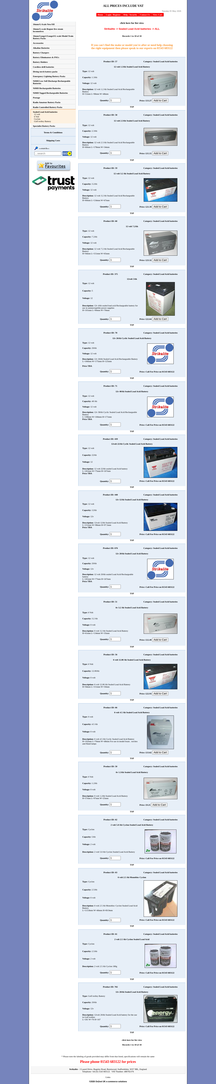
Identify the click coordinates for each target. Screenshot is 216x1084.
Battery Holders (40, 62)
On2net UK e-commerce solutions (111, 1081)
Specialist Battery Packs (44, 126)
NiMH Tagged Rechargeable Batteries (50, 93)
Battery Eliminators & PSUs (46, 57)
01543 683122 (165, 48)
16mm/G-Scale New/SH (43, 24)
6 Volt (36, 116)
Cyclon (37, 119)
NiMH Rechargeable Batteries (47, 88)
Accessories (38, 43)
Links (107, 1077)
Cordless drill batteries (43, 67)
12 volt (37, 114)
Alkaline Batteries (41, 48)
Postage (36, 97)
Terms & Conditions (53, 132)
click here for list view (132, 23)
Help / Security (130, 14)
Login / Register (113, 14)
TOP (132, 107)
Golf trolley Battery (42, 121)
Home (100, 14)
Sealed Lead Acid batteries (45, 112)
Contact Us (145, 14)
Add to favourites (53, 166)
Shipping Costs (53, 140)
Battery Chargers (41, 52)
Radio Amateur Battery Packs (47, 102)
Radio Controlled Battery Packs (47, 107)
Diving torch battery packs (45, 71)
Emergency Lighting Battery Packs (49, 76)
